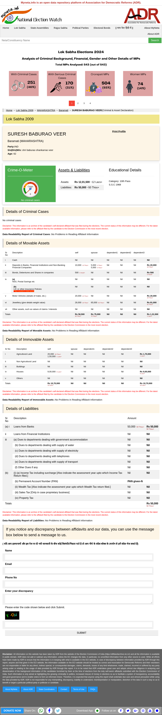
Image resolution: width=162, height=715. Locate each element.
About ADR (153, 33)
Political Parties (80, 27)
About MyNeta (151, 27)
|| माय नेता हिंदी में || (124, 27)
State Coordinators (47, 689)
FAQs (92, 689)
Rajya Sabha (60, 27)
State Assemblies (40, 27)
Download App (85, 710)
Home (6, 27)
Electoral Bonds (102, 27)
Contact (64, 689)
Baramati (63, 110)
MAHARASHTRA (46, 110)
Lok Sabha (19, 27)
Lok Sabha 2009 (24, 110)
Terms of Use (78, 689)
